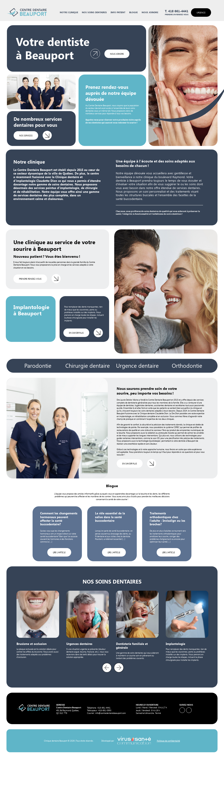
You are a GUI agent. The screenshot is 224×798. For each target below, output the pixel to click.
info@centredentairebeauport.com (110, 713)
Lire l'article (59, 552)
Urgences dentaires (79, 644)
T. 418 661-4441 (176, 11)
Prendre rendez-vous (30, 278)
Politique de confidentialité (168, 740)
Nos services (26, 135)
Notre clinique (69, 12)
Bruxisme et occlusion (32, 644)
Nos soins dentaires (94, 12)
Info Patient (118, 12)
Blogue (133, 12)
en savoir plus (76, 332)
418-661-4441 (103, 707)
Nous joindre (150, 12)
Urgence (201, 12)
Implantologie (175, 644)
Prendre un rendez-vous (176, 14)
